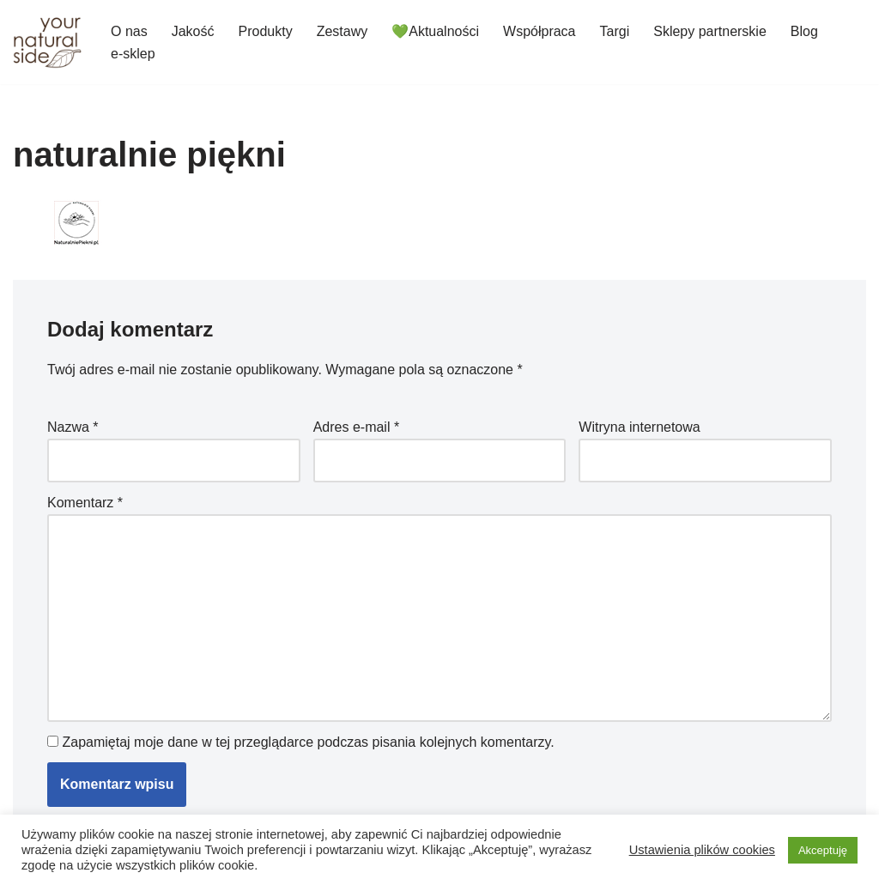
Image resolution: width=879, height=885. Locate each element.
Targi (615, 31)
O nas (129, 31)
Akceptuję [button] (822, 850)
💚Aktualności (435, 31)
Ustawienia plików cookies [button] (702, 850)
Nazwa (73, 427)
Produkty (265, 31)
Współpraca (539, 31)
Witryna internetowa (639, 427)
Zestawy (342, 31)
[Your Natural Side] (47, 42)
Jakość (193, 31)
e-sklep (133, 53)
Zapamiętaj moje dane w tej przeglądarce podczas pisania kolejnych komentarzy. (308, 742)
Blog (804, 31)
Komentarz (85, 502)
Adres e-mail (356, 427)
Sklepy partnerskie (710, 31)
